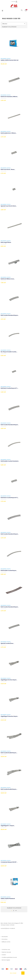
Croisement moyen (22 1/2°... (9, 862)
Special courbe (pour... (7, 643)
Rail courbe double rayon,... (9, 753)
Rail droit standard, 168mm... (9, 96)
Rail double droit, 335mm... (9, 133)
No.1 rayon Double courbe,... (9, 352)
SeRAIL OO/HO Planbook (8, 898)
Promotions (4, 939)
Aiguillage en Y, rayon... (8, 825)
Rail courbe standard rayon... (10, 315)
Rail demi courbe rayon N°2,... (10, 497)
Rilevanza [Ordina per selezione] (14, 23)
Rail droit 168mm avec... (8, 279)
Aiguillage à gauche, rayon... (9, 716)
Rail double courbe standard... (10, 461)
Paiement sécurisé (6, 952)
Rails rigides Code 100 (5, 58)
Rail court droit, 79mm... (8, 169)
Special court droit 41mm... (9, 206)
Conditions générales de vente (9, 957)
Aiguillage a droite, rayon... (9, 680)
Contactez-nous (6, 949)
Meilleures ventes (6, 942)
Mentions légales (6, 960)
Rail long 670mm (6, 242)
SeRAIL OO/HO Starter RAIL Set (9, 60)
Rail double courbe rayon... (9, 570)
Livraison (4, 954)
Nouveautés (5, 936)
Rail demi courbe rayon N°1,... (9, 388)
